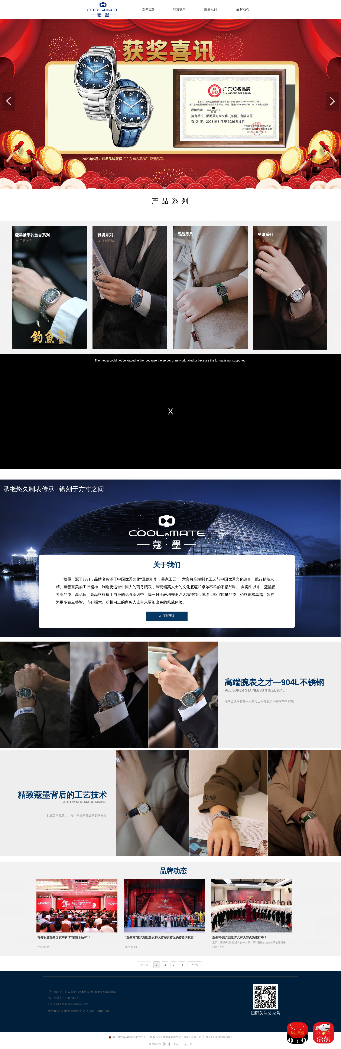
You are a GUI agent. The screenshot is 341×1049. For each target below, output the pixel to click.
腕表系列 (210, 9)
